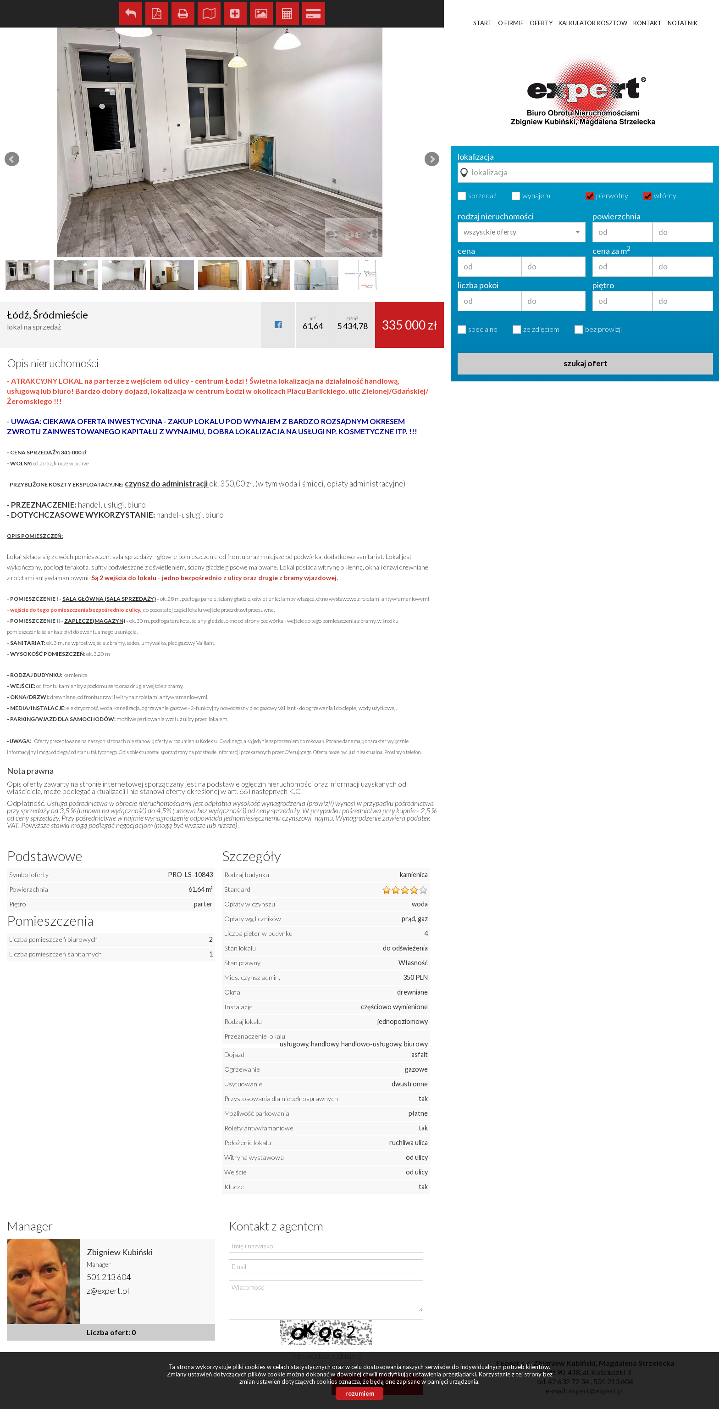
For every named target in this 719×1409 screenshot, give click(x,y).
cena (466, 250)
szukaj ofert (586, 363)
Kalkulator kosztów (287, 13)
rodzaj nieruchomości (496, 216)
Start (482, 23)
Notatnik (682, 23)
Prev (12, 159)
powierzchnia (616, 216)
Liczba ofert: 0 (111, 1332)
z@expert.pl (108, 1291)
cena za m (611, 250)
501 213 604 (109, 1277)
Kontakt (647, 23)
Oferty (541, 23)
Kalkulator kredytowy (313, 13)
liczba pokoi (478, 285)
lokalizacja (476, 156)
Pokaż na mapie (209, 13)
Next (432, 159)
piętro (603, 285)
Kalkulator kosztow (593, 23)
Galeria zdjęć (261, 13)
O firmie (511, 23)
